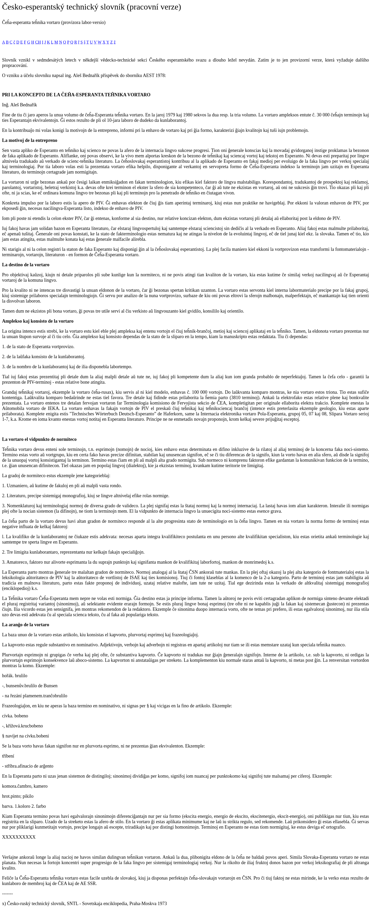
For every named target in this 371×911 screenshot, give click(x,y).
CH (38, 42)
